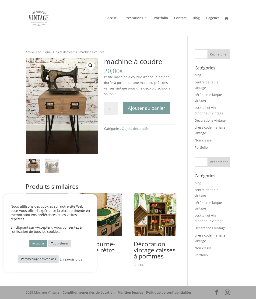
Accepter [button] (38, 243)
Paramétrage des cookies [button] (38, 259)
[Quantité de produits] (111, 108)
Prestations (134, 18)
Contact (180, 18)
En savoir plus (71, 259)
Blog (196, 18)
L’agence (213, 18)
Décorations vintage (210, 120)
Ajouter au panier (146, 108)
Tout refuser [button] (59, 243)
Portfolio (161, 18)
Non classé (203, 140)
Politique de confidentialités (169, 292)
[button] (90, 65)
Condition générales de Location (89, 292)
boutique (44, 52)
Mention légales (130, 292)
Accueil (113, 18)
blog (198, 75)
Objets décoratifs (65, 52)
